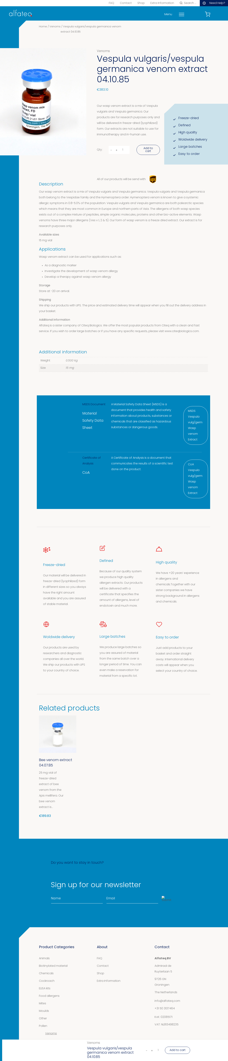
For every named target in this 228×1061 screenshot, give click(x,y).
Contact (126, 3)
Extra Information (162, 3)
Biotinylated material (53, 966)
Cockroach (46, 981)
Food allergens (49, 996)
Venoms (55, 26)
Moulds (44, 1011)
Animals (44, 958)
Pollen (43, 1026)
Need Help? (214, 3)
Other (43, 1018)
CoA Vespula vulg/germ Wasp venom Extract (195, 479)
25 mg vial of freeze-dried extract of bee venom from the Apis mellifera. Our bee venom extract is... (51, 790)
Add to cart (148, 150)
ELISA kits (44, 988)
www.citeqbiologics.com (182, 331)
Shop (141, 3)
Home (43, 26)
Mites (42, 1003)
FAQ (111, 3)
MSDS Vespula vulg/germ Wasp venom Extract (195, 425)
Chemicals (46, 973)
